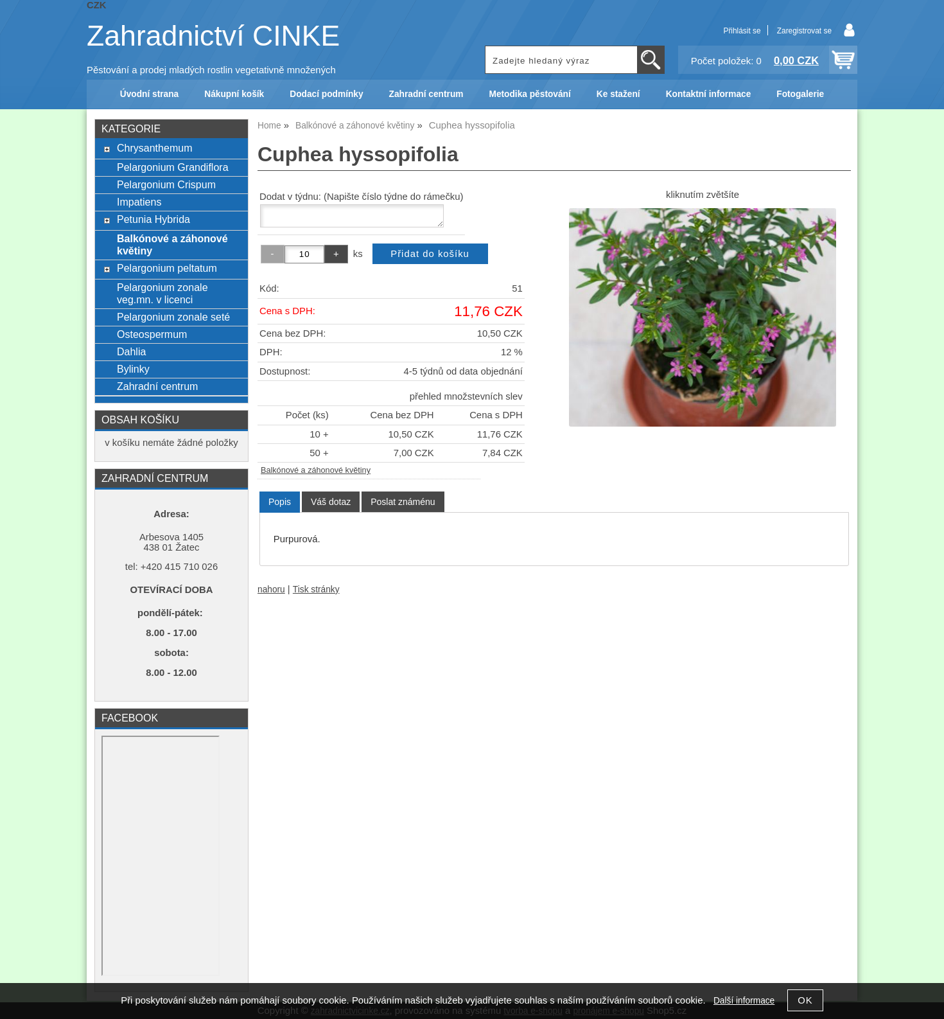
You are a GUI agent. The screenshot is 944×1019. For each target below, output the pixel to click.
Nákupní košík (234, 94)
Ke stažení (618, 94)
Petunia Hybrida (153, 219)
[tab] (279, 502)
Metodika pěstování (529, 94)
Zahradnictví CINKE (213, 35)
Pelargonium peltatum (167, 268)
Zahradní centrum (426, 94)
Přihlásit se (741, 30)
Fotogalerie (800, 94)
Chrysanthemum (155, 148)
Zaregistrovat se (804, 30)
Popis (279, 502)
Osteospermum (152, 334)
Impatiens (139, 202)
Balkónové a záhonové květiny (316, 470)
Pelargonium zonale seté (173, 317)
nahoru (271, 589)
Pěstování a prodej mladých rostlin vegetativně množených (211, 70)
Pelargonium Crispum (166, 184)
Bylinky (133, 369)
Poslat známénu (403, 502)
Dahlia (131, 351)
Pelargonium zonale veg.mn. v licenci (162, 293)
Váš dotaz (331, 502)
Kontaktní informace (708, 94)
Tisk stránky (316, 589)
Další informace (743, 1001)
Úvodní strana (149, 94)
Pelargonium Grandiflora (173, 167)
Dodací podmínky (326, 94)
